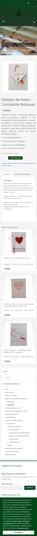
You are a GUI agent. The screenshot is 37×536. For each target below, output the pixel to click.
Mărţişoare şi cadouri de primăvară (24, 163)
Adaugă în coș (15, 158)
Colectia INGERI (14, 430)
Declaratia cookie (16, 521)
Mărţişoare (10, 402)
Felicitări (9, 445)
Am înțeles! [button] (18, 532)
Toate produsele (6, 165)
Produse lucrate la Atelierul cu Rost (16, 411)
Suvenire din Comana (11, 451)
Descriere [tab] (7, 174)
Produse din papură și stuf (13, 408)
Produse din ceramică (12, 414)
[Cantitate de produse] (4, 158)
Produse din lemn (10, 455)
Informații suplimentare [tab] (22, 174)
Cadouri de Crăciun (11, 395)
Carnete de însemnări (14, 427)
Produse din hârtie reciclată (13, 420)
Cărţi (6, 389)
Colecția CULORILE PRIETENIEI (19, 436)
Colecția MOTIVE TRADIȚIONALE (19, 433)
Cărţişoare (10, 163)
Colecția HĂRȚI (13, 439)
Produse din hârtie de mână (14, 448)
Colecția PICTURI (14, 442)
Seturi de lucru (9, 392)
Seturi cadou (11, 423)
